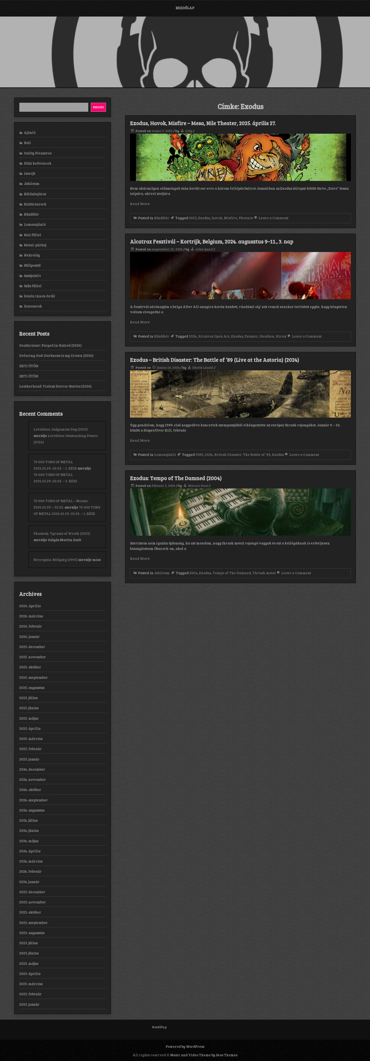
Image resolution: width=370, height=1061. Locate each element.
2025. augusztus (31, 687)
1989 (199, 454)
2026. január (29, 636)
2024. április (29, 851)
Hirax (281, 336)
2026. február (30, 626)
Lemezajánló (165, 454)
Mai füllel (32, 234)
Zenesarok (33, 306)
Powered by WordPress (185, 1046)
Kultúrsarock (35, 204)
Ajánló (29, 132)
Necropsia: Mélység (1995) (56, 559)
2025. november (32, 657)
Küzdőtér (161, 217)
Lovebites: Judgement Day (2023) (61, 429)
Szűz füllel (33, 285)
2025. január (29, 759)
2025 (193, 217)
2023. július (28, 943)
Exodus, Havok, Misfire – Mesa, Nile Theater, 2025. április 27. (203, 123)
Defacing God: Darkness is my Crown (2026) (56, 355)
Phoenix (246, 217)
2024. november (32, 779)
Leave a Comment (270, 217)
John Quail (204, 249)
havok (217, 217)
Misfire (230, 217)
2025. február (30, 748)
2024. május (28, 841)
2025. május (28, 718)
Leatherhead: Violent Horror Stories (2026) (55, 386)
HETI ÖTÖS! (28, 366)
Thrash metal (264, 572)
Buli (27, 142)
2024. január (29, 881)
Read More (140, 203)
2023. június (28, 953)
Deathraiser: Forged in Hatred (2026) (50, 345)
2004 (193, 572)
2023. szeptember (33, 922)
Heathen (267, 336)
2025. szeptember (33, 677)
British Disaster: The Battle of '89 (242, 454)
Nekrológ (32, 255)
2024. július (28, 820)
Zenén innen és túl (39, 296)
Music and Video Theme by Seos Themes (203, 1054)
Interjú (29, 173)
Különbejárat (35, 194)
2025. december (32, 646)
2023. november (32, 902)
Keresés (98, 107)
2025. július (28, 697)
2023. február (30, 994)
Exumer (251, 336)
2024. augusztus (31, 810)
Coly (188, 130)
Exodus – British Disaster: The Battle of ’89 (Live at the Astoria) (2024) (214, 359)
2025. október (30, 667)
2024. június (28, 830)
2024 (193, 336)
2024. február (30, 871)
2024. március (30, 861)
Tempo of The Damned (232, 572)
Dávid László (202, 367)
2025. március (30, 738)
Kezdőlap (185, 7)
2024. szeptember (33, 800)
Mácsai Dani (198, 485)
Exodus (204, 217)
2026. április (30, 605)
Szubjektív (32, 275)
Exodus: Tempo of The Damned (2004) (176, 478)
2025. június (28, 708)
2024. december (32, 769)
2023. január (29, 1004)
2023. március (30, 983)
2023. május (28, 963)
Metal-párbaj (35, 245)
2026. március (31, 616)
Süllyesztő (32, 265)
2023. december (32, 892)
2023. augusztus (31, 932)
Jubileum (162, 572)
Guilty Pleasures (37, 153)
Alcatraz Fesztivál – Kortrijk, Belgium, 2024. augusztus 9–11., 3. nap (211, 241)
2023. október (30, 912)
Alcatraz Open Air (214, 336)
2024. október (30, 789)
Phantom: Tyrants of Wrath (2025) (62, 533)
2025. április (29, 728)
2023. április (29, 973)
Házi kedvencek (37, 163)
